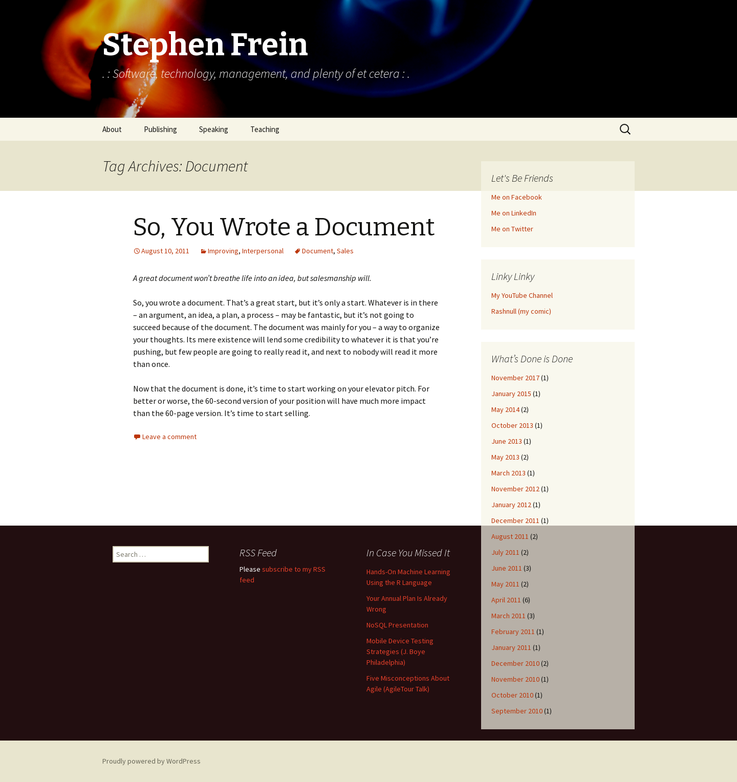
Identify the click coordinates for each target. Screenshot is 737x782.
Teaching (264, 129)
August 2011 (510, 536)
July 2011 (505, 552)
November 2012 (515, 488)
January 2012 (511, 504)
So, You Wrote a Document (284, 227)
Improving (223, 250)
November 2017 (515, 377)
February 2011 (513, 631)
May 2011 (505, 584)
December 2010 (515, 663)
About (112, 129)
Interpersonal (263, 250)
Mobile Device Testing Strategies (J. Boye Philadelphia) (399, 651)
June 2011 (506, 568)
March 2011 (508, 615)
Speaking (213, 129)
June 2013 (506, 441)
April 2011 (506, 599)
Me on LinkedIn (513, 213)
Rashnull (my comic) (521, 311)
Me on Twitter (512, 228)
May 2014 (505, 409)
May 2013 (505, 457)
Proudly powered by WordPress (151, 761)
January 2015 (511, 393)
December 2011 (515, 520)
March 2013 (508, 472)
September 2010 (517, 710)
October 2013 (512, 425)
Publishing (160, 129)
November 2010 (515, 679)
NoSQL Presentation (397, 624)
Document (317, 250)
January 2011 (511, 647)
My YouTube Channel (522, 295)
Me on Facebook (516, 197)
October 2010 (512, 695)
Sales (345, 250)
